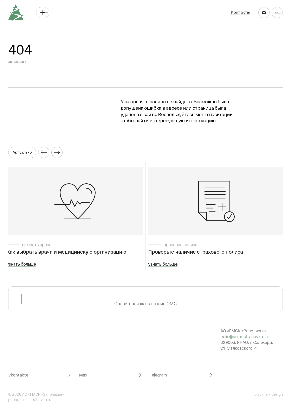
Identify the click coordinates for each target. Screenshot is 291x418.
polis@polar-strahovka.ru (244, 339)
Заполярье (16, 61)
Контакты (219, 12)
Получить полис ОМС (74, 12)
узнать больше (23, 267)
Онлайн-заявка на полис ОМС (145, 302)
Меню (272, 12)
